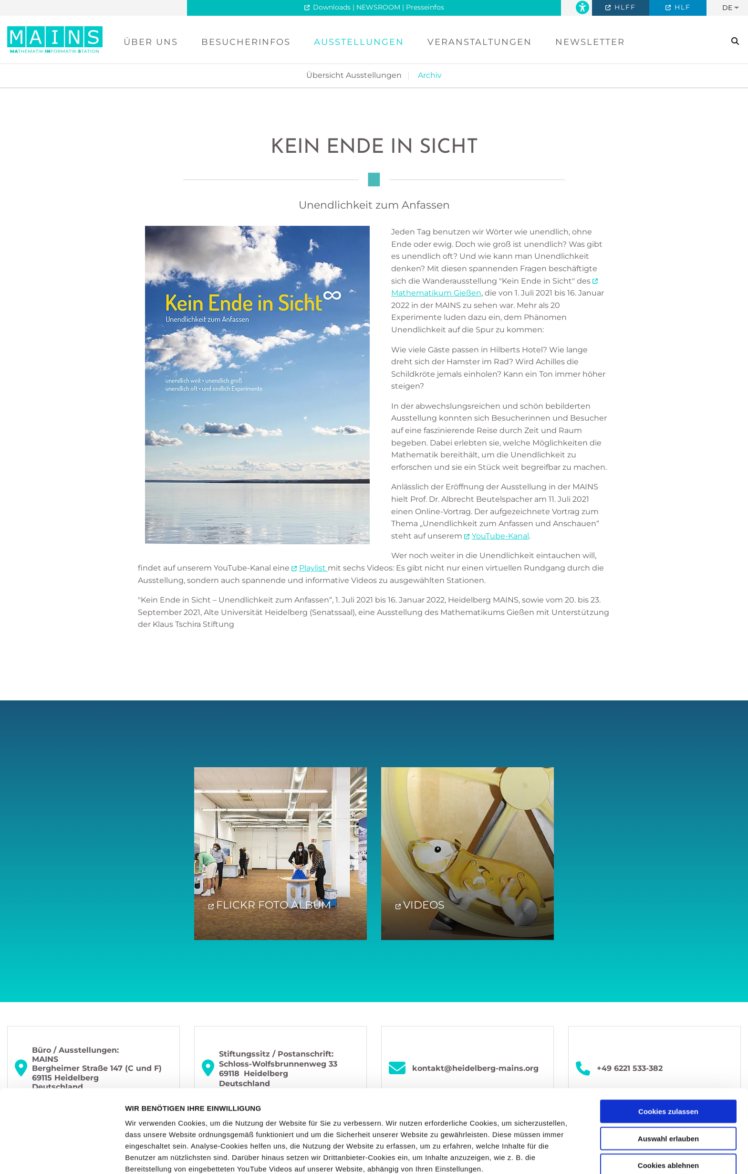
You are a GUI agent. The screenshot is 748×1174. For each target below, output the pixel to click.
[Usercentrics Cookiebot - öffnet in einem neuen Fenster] (62, 1155)
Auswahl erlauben (668, 1061)
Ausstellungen (359, 42)
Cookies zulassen (668, 1034)
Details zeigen (507, 1155)
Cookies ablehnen (668, 1088)
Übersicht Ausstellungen (354, 75)
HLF (681, 7)
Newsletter (590, 42)
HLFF (624, 7)
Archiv (430, 75)
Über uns (151, 42)
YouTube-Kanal (500, 535)
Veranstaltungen (479, 42)
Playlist (313, 567)
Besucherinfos (246, 42)
